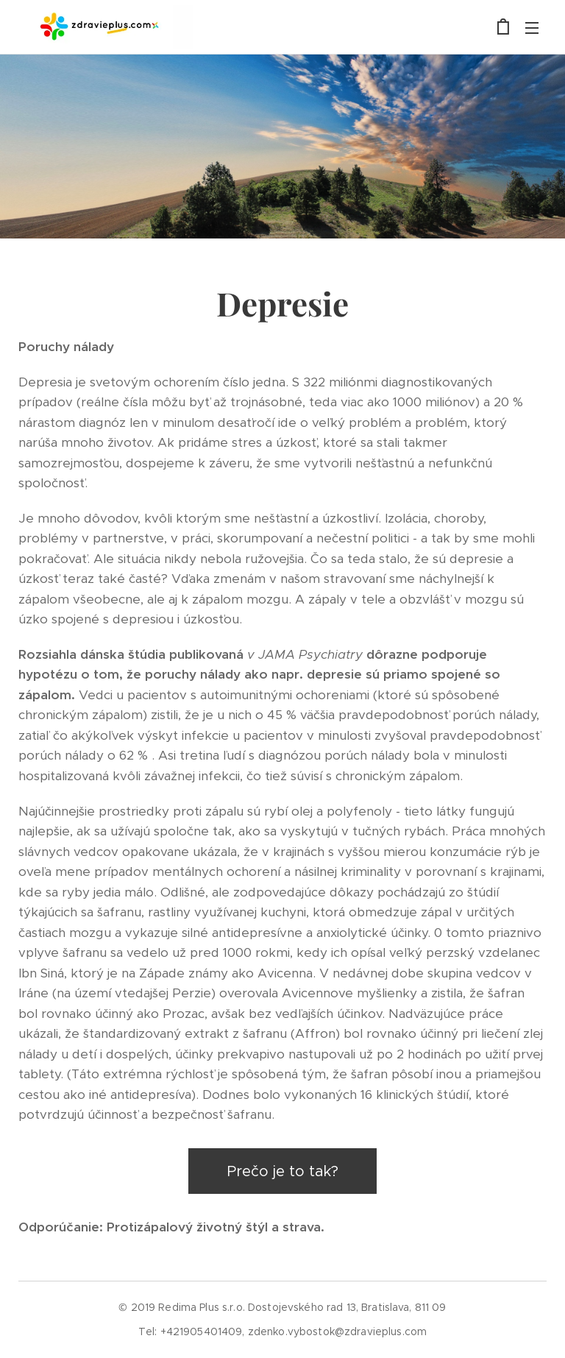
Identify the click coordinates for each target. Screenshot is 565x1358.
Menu (532, 28)
